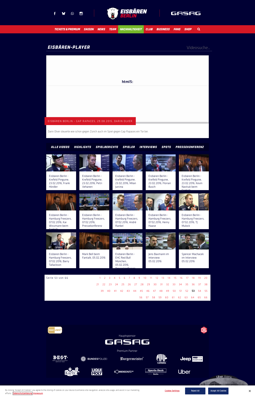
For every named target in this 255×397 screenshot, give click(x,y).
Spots (166, 147)
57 (147, 297)
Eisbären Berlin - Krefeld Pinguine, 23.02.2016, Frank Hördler (59, 181)
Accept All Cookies (218, 391)
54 (199, 291)
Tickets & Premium (67, 29)
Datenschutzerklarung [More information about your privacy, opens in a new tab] (22, 393)
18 (193, 278)
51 (180, 291)
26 (129, 284)
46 (148, 291)
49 (167, 291)
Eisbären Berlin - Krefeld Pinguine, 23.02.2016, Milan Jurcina (125, 181)
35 (186, 284)
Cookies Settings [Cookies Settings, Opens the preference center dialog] (172, 391)
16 (181, 278)
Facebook (54, 13)
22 (103, 284)
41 (115, 291)
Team (112, 29)
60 (166, 297)
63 (186, 297)
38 (206, 284)
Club (149, 29)
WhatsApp (72, 13)
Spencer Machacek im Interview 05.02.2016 (193, 257)
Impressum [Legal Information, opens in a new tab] (38, 393)
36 (193, 284)
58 (153, 297)
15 (175, 278)
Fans (177, 29)
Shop (188, 29)
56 (140, 297)
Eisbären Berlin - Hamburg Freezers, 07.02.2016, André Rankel (126, 220)
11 (151, 278)
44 (134, 291)
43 (128, 291)
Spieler (129, 147)
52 (186, 291)
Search (199, 29)
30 (155, 284)
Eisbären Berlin (126, 13)
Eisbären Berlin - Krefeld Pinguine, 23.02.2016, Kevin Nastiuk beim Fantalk (192, 183)
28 (142, 284)
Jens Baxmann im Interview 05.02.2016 (158, 257)
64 (192, 297)
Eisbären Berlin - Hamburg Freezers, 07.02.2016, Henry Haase (159, 220)
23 (110, 284)
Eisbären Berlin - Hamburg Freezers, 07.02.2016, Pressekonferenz (93, 220)
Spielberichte (107, 147)
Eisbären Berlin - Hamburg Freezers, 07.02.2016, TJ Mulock (193, 220)
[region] (127, 391)
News (101, 29)
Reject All (195, 391)
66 (206, 297)
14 (169, 278)
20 (206, 278)
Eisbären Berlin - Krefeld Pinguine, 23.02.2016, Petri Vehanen (92, 181)
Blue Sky (63, 13)
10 (145, 278)
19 (199, 278)
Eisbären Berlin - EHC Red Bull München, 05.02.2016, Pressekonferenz (125, 261)
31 (161, 284)
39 (102, 291)
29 (148, 284)
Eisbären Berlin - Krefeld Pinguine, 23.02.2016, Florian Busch (159, 181)
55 (206, 291)
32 (167, 284)
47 (154, 291)
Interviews (148, 147)
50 (174, 291)
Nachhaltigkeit (131, 29)
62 (179, 297)
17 (187, 278)
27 (135, 284)
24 (116, 284)
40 (109, 291)
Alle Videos (60, 147)
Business (163, 29)
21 (97, 284)
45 (141, 291)
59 (160, 297)
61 (173, 297)
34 (180, 284)
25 (122, 284)
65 (199, 297)
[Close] (249, 391)
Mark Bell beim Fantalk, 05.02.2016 (93, 255)
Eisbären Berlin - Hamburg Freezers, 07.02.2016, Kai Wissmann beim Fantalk (60, 222)
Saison (89, 29)
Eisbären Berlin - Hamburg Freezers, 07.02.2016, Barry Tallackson (60, 259)
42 (121, 291)
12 (157, 278)
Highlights (82, 147)
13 (163, 278)
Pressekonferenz (190, 147)
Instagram (81, 13)
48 (161, 291)
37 (199, 284)
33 (174, 284)
